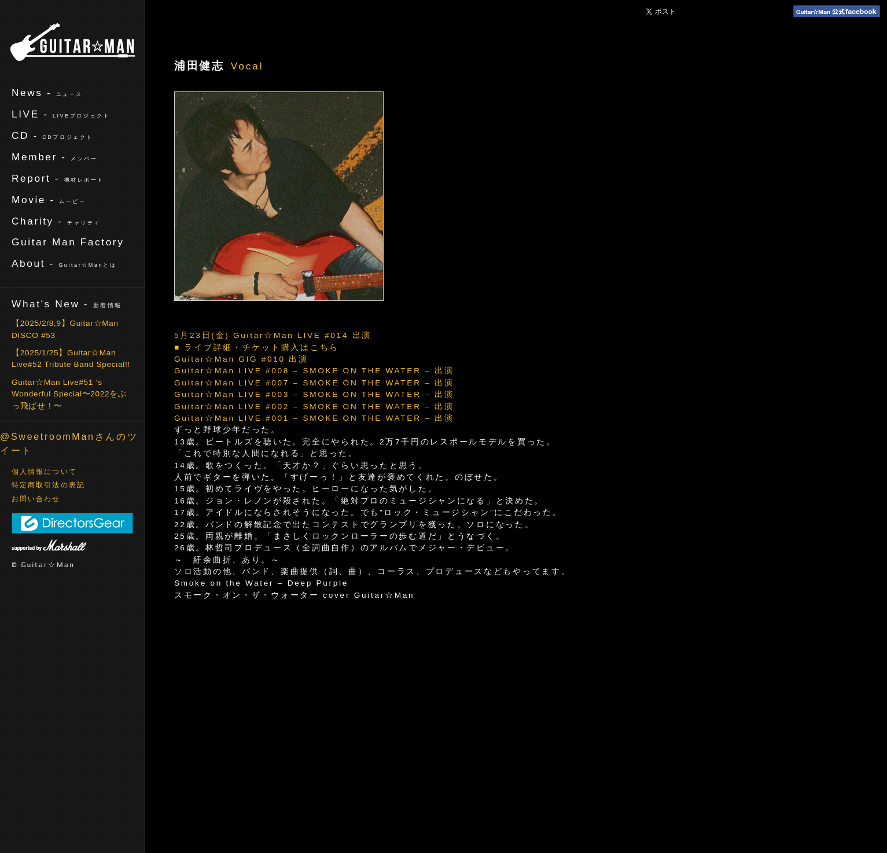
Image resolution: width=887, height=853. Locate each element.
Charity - (56, 221)
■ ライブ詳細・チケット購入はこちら (256, 347)
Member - (54, 157)
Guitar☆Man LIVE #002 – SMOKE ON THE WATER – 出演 (314, 406)
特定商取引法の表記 (48, 485)
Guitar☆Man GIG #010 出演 (241, 359)
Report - (58, 178)
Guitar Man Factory (68, 242)
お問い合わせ (36, 499)
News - (47, 92)
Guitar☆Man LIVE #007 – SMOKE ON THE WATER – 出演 (314, 382)
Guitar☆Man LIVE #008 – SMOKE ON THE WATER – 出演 (314, 370)
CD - (52, 135)
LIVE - (61, 114)
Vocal (247, 66)
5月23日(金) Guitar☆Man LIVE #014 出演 (272, 335)
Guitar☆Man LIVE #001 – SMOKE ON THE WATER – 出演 (314, 418)
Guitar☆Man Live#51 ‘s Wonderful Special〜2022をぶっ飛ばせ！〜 (69, 394)
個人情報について (44, 472)
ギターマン (72, 42)
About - (64, 263)
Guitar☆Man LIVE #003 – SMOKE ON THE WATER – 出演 (314, 394)
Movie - (49, 199)
